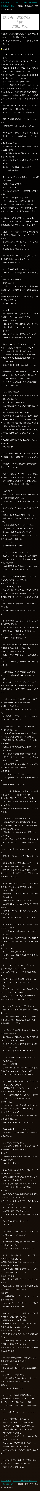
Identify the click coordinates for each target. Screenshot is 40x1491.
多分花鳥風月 (6, 2)
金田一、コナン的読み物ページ (25, 2)
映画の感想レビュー (8, 6)
